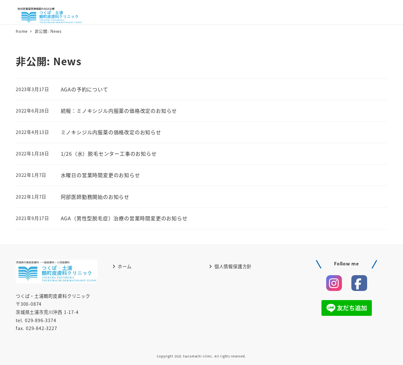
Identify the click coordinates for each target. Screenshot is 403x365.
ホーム (122, 266)
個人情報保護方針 (230, 266)
